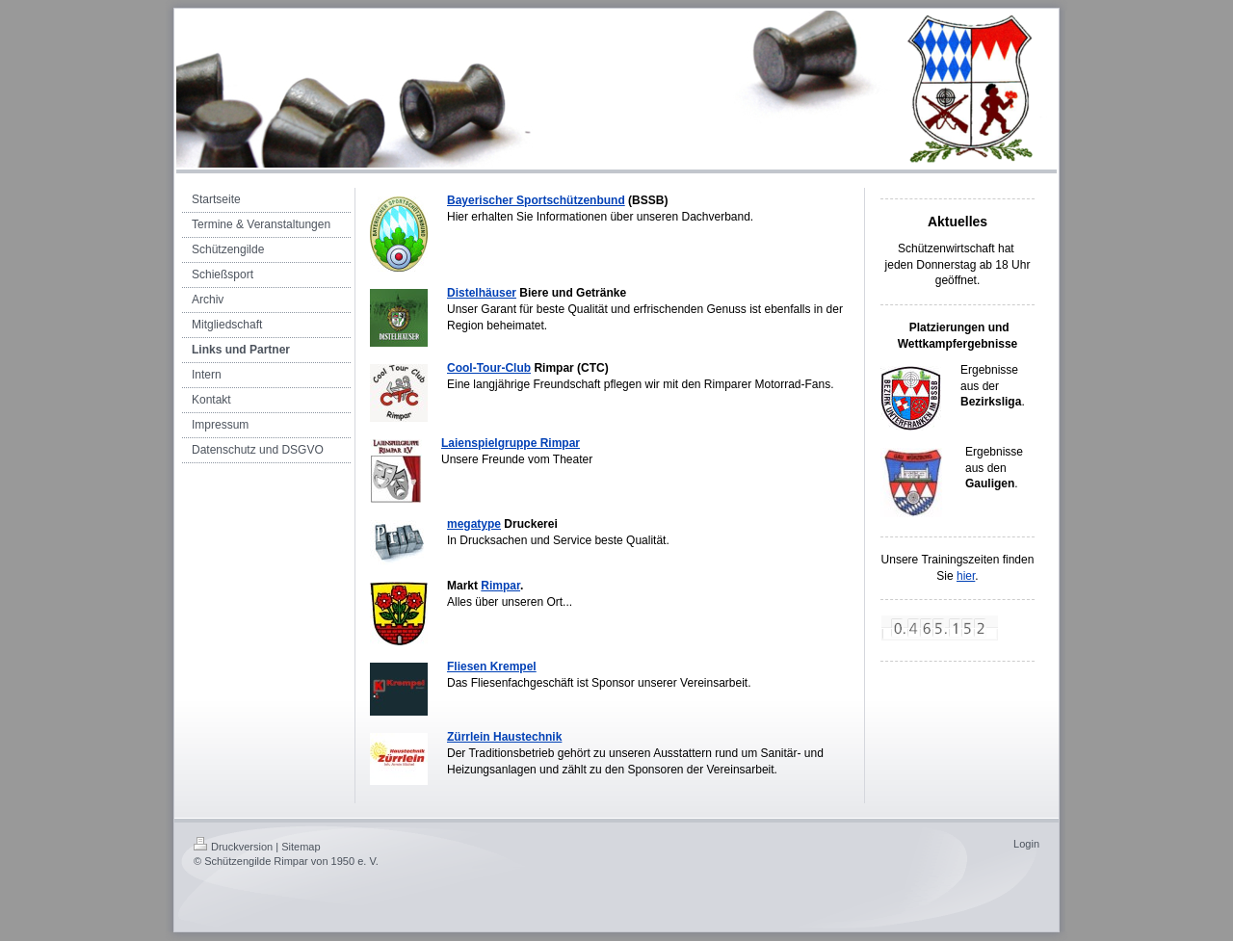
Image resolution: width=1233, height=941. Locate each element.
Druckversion (233, 846)
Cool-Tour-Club (489, 368)
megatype (474, 524)
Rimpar (500, 585)
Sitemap (300, 846)
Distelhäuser (481, 293)
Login (1026, 844)
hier (966, 576)
